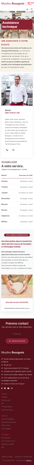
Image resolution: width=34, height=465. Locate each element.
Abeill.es (28, 460)
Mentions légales (7, 457)
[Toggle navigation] (32, 9)
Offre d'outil (5, 425)
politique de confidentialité (23, 457)
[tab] (17, 175)
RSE (2, 447)
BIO (2, 403)
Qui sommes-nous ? (8, 441)
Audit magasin (6, 429)
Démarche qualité (7, 444)
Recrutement (6, 438)
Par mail (17, 334)
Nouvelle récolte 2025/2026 (17, 302)
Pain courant (5, 400)
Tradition (4, 397)
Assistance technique (8, 422)
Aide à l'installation (7, 419)
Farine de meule (7, 410)
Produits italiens (6, 407)
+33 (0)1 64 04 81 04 (17, 341)
